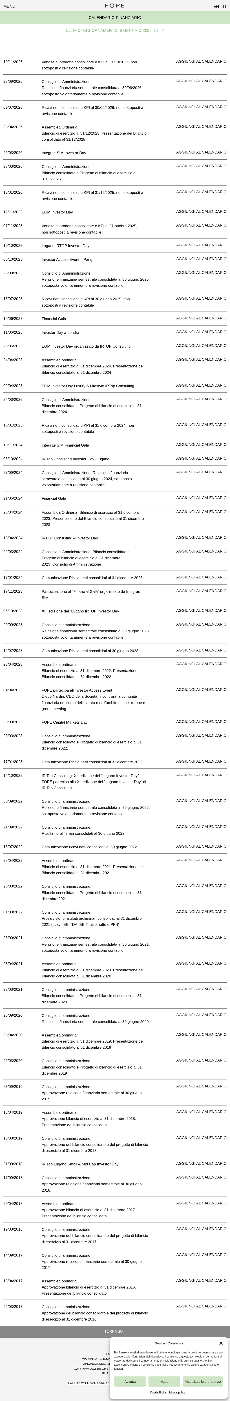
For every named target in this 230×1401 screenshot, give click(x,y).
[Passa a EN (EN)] (214, 5)
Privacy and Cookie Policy (107, 1383)
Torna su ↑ (115, 1331)
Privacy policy (177, 1392)
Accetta (130, 1381)
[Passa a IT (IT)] (223, 5)
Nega (164, 1381)
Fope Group (115, 5)
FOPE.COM (76, 1383)
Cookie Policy (158, 1392)
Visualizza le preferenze (203, 1381)
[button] (221, 1343)
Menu (9, 6)
